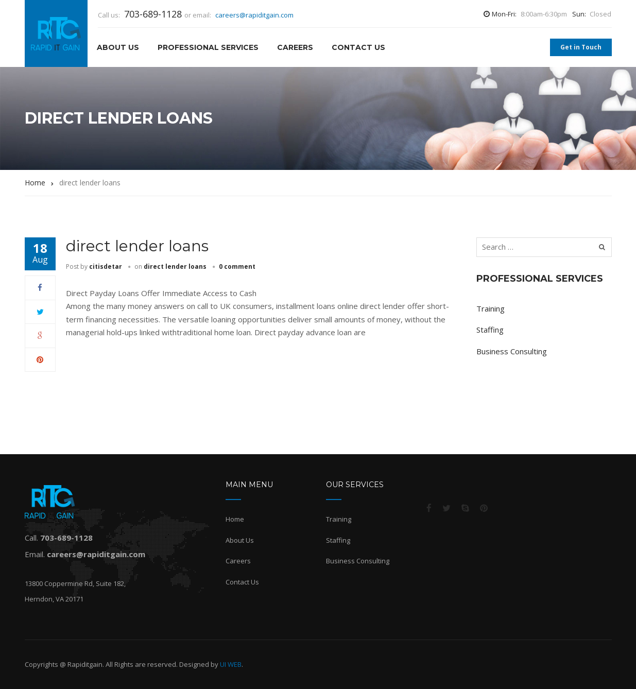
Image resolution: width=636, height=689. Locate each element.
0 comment (237, 266)
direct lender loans (137, 245)
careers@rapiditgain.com (254, 15)
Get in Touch (580, 47)
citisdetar (105, 266)
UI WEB (231, 664)
